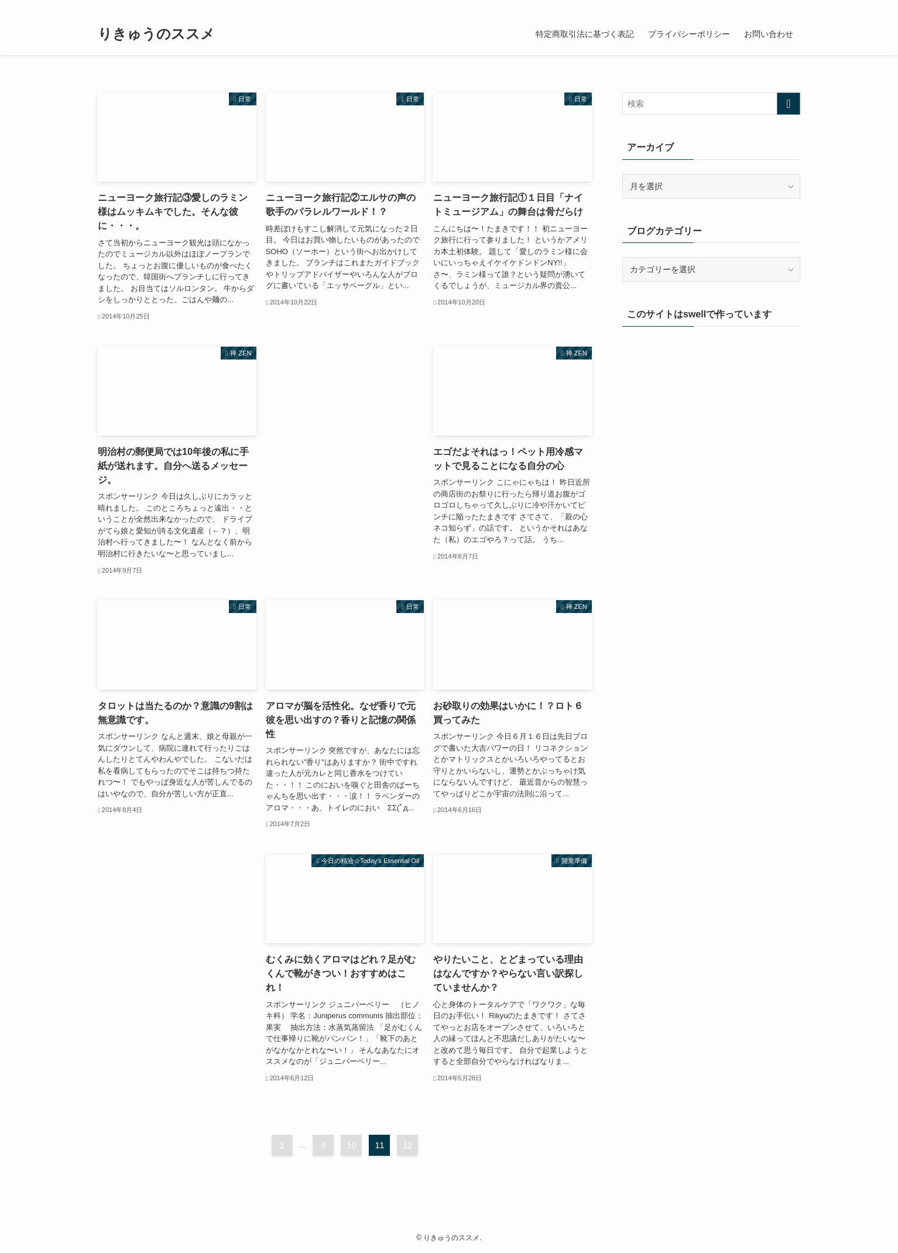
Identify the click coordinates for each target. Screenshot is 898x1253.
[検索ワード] (711, 104)
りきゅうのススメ (156, 34)
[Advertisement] (345, 410)
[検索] (792, 6)
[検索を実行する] (788, 104)
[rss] (777, 6)
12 (408, 1145)
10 (352, 1145)
